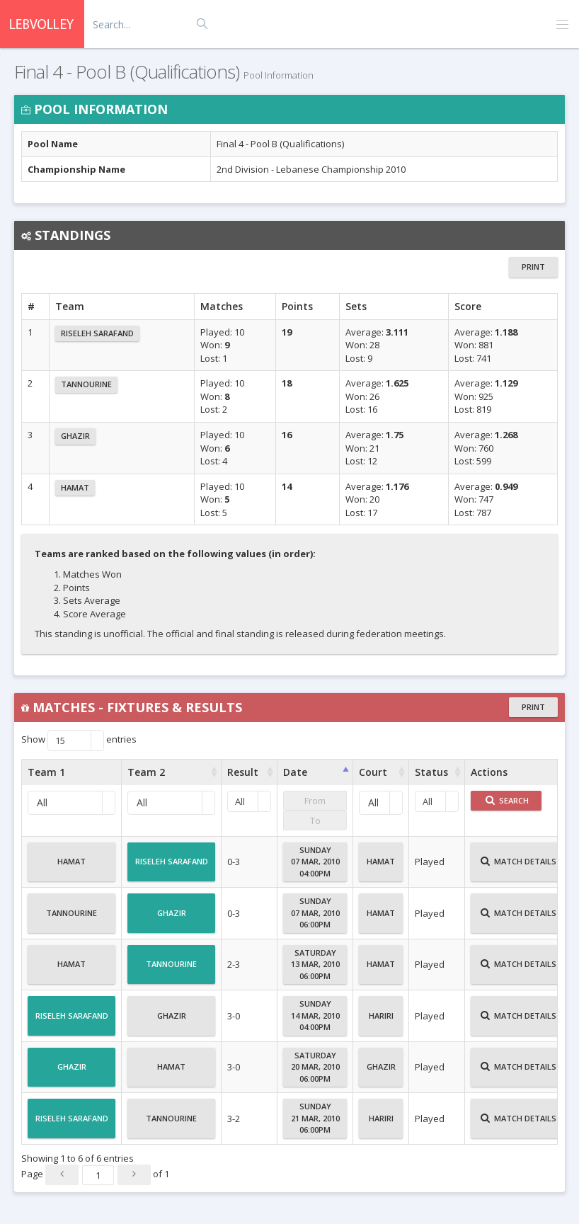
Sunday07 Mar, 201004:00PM (315, 862)
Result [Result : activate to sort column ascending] (242, 772)
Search (507, 800)
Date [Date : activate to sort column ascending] (295, 772)
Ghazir (75, 435)
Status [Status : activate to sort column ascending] (431, 772)
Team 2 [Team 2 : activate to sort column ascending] (146, 772)
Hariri (381, 1021)
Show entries (79, 740)
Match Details (518, 867)
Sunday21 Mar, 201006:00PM (315, 1118)
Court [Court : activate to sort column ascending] (373, 772)
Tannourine (86, 384)
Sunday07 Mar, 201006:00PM (315, 913)
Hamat (75, 487)
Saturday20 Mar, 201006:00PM (315, 1067)
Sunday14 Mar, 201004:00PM (315, 1015)
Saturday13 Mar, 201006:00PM (315, 964)
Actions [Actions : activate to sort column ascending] (489, 772)
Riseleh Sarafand (97, 333)
